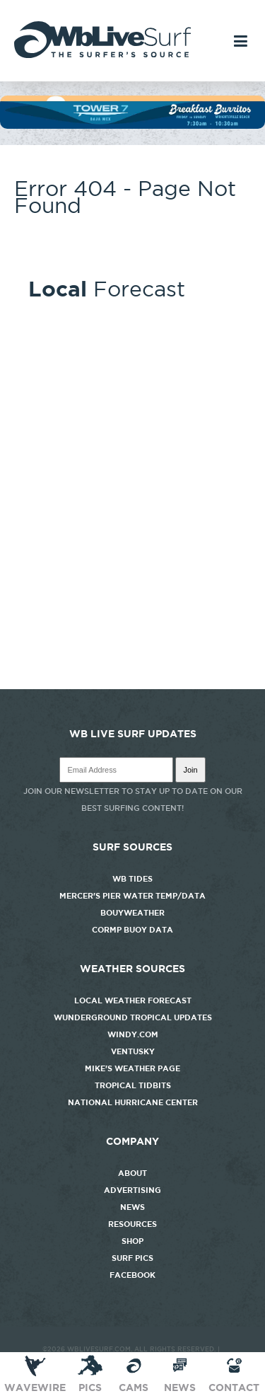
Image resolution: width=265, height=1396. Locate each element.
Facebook (132, 1275)
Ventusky (133, 1051)
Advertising (132, 1190)
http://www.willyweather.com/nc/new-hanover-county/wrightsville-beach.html (132, 682)
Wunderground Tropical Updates (133, 1017)
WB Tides (132, 879)
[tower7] (132, 125)
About (132, 1173)
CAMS (133, 1373)
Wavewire (35, 1373)
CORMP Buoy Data (132, 929)
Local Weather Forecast (133, 1000)
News (132, 1207)
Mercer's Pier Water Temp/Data (132, 896)
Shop (132, 1241)
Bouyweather (132, 912)
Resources (132, 1224)
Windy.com (132, 1034)
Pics (90, 1373)
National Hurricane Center (133, 1102)
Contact (233, 1373)
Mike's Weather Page (132, 1068)
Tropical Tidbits (133, 1085)
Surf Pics (132, 1258)
